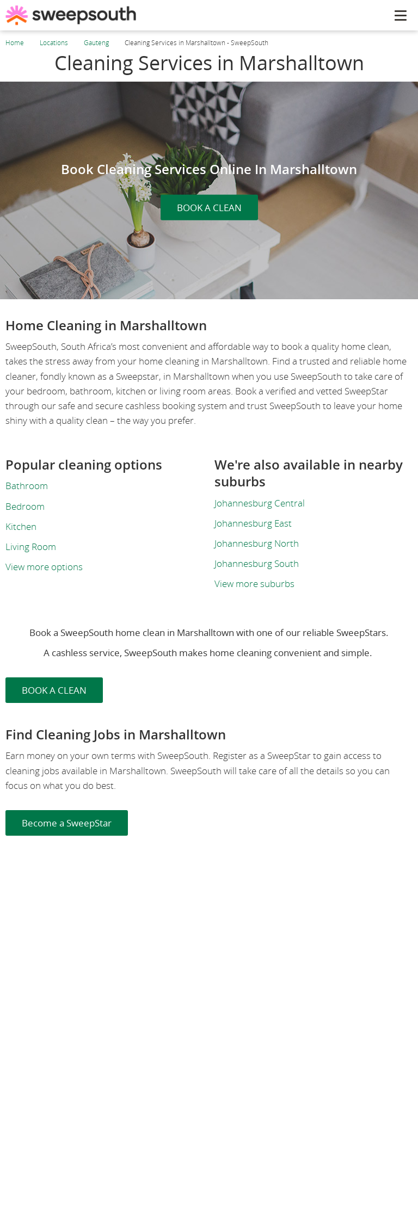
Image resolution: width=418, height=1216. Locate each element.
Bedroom (25, 506)
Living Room (30, 546)
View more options (44, 566)
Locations (54, 42)
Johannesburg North (256, 543)
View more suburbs (254, 583)
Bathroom (26, 485)
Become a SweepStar (67, 823)
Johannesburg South (256, 563)
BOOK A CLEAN (209, 207)
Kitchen (20, 526)
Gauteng (96, 42)
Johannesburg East (253, 523)
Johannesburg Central (259, 503)
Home (14, 42)
